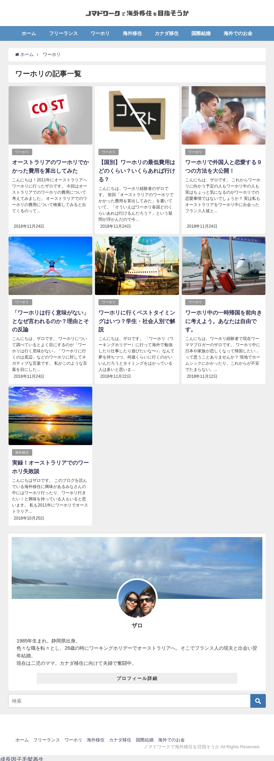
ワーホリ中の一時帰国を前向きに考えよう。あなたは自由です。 (223, 320)
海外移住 (132, 33)
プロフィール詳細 (137, 676)
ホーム (29, 33)
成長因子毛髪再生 (22, 757)
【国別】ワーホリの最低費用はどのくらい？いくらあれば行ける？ (136, 170)
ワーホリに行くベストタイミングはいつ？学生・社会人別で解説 (136, 320)
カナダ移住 (167, 33)
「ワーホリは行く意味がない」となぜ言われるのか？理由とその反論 (50, 320)
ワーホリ (100, 33)
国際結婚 (201, 33)
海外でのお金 (238, 33)
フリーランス (63, 33)
